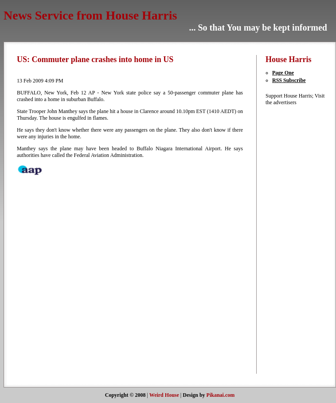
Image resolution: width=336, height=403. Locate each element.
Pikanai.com (221, 395)
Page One (283, 73)
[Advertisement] (292, 239)
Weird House (164, 395)
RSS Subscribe (289, 80)
